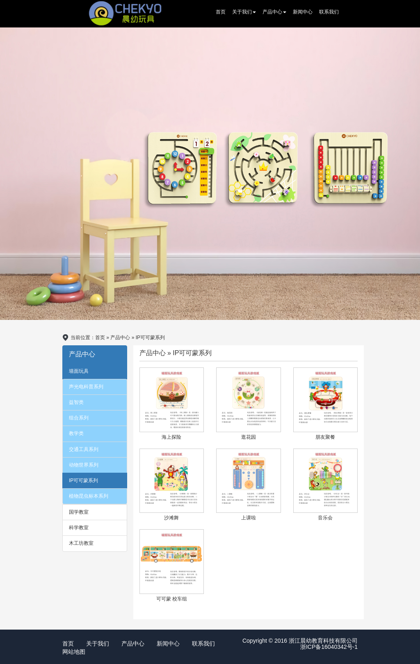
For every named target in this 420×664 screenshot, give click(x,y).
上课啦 (248, 518)
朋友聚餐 (325, 437)
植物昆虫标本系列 (88, 496)
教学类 (76, 433)
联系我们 (329, 12)
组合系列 (79, 418)
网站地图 (73, 651)
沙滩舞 (171, 518)
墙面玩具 (79, 371)
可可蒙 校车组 (171, 599)
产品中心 (274, 12)
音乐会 (325, 518)
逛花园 (248, 437)
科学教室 (79, 527)
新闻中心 (303, 12)
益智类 (76, 402)
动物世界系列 (83, 465)
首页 (221, 12)
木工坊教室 (81, 543)
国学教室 (79, 512)
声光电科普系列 (86, 387)
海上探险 (171, 437)
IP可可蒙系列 (83, 480)
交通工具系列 (83, 449)
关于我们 (244, 12)
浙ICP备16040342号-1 (329, 647)
